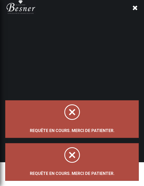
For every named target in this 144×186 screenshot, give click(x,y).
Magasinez (35, 49)
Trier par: (29, 76)
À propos (65, 16)
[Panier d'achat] (135, 12)
